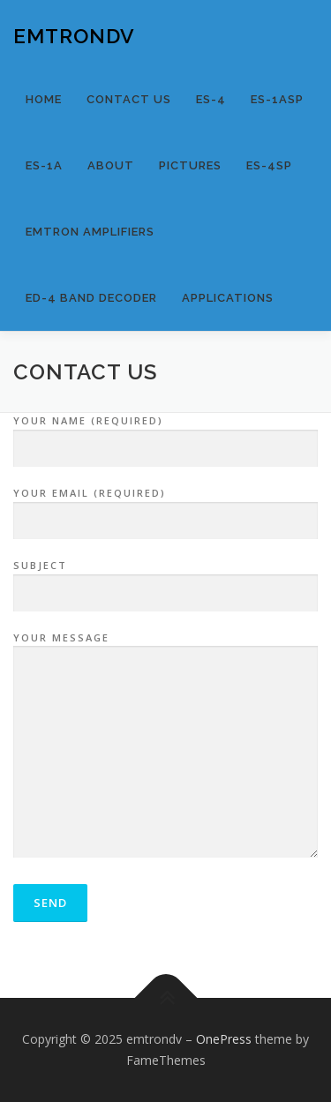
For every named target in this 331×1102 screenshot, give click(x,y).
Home (44, 99)
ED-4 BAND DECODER (91, 297)
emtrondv (74, 35)
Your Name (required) (165, 435)
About (110, 165)
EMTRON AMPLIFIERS (90, 231)
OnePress (224, 1039)
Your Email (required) (165, 507)
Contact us (129, 99)
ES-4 (211, 99)
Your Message (165, 746)
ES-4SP (269, 165)
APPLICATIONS (228, 297)
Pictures (190, 165)
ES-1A (44, 165)
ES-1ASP (277, 99)
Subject (165, 579)
